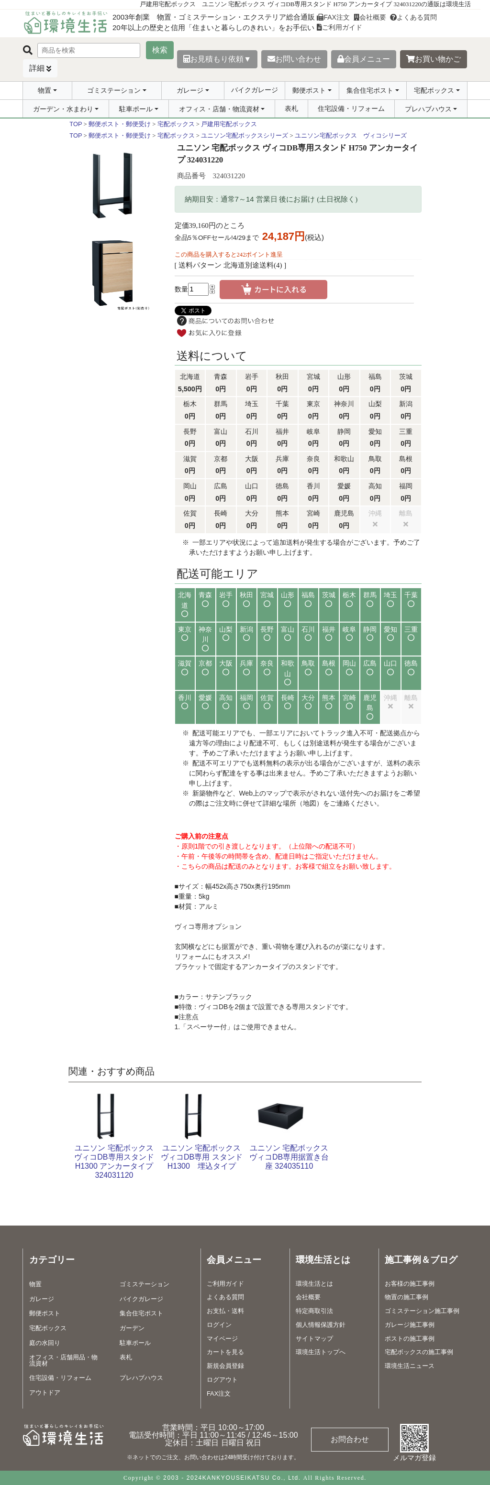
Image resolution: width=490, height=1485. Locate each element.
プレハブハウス (428, 109)
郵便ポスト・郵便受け (120, 124)
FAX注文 (333, 17)
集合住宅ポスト (369, 90)
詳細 (37, 68)
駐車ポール (136, 109)
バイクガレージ (254, 90)
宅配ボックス (434, 90)
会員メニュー (363, 59)
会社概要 (370, 17)
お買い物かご (433, 59)
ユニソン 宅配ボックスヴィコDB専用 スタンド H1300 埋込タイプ (202, 1157)
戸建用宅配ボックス (229, 124)
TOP (75, 124)
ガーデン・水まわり (63, 109)
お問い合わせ (294, 59)
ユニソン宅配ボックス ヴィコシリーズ (351, 135)
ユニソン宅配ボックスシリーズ (244, 135)
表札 (291, 108)
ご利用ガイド (339, 27)
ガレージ (190, 90)
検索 (159, 50)
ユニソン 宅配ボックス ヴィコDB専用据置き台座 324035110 (289, 1157)
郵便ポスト (309, 90)
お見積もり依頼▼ (217, 59)
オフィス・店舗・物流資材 (219, 109)
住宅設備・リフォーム (351, 108)
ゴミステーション (114, 90)
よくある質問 (413, 17)
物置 (44, 90)
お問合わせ (350, 1439)
